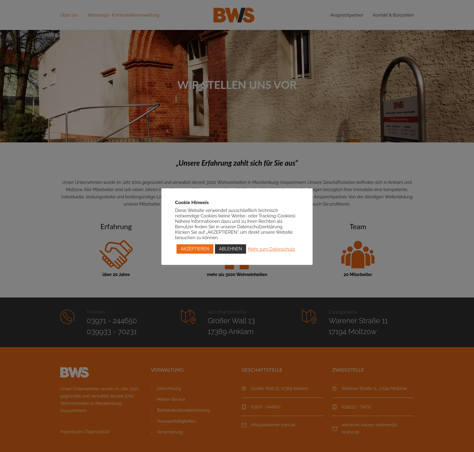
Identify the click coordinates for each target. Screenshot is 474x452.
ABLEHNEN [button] (230, 248)
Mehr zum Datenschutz (271, 249)
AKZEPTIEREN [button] (195, 248)
